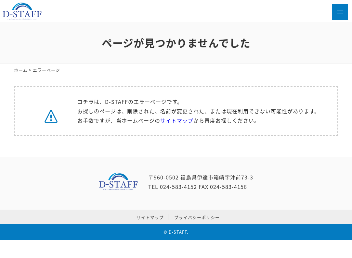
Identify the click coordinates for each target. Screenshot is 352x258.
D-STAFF (178, 232)
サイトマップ (176, 120)
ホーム (21, 70)
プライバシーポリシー (197, 217)
